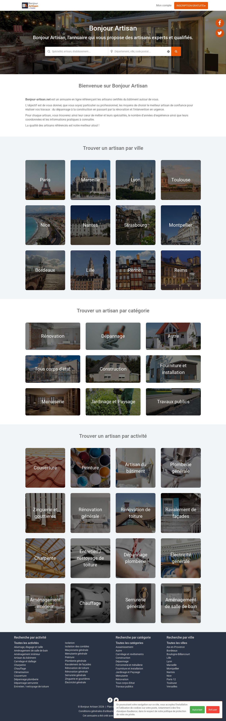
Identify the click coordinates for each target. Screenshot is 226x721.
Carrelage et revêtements (130, 654)
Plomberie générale (75, 660)
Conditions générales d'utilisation (97, 711)
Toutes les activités (26, 643)
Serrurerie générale (75, 675)
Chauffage (20, 668)
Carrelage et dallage (25, 661)
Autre (119, 650)
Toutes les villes (177, 643)
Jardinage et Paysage (128, 672)
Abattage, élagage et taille (28, 647)
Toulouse (172, 682)
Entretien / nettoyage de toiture (31, 686)
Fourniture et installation (129, 668)
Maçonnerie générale (76, 650)
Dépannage (122, 661)
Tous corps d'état (125, 682)
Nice (169, 675)
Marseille (172, 665)
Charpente (20, 665)
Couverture (20, 675)
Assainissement (124, 647)
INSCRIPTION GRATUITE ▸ (191, 5)
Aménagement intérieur (27, 654)
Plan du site (113, 706)
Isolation (70, 642)
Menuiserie (122, 675)
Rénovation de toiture (77, 668)
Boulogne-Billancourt (178, 654)
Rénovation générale (76, 671)
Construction (123, 657)
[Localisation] (139, 51)
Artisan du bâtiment (25, 657)
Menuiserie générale (76, 653)
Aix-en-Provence (176, 647)
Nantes (171, 672)
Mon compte (163, 5)
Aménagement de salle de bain (31, 650)
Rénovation (122, 679)
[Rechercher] (176, 51)
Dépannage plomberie (26, 679)
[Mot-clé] (76, 51)
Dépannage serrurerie (26, 682)
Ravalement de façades (78, 664)
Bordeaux (172, 650)
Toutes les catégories (129, 643)
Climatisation (21, 672)
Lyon (169, 661)
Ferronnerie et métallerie (129, 665)
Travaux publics (124, 686)
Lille (169, 657)
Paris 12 (171, 679)
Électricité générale (75, 682)
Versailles (172, 686)
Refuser (213, 709)
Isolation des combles (77, 646)
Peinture (69, 657)
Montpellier (173, 668)
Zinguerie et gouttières (77, 678)
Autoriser (197, 709)
